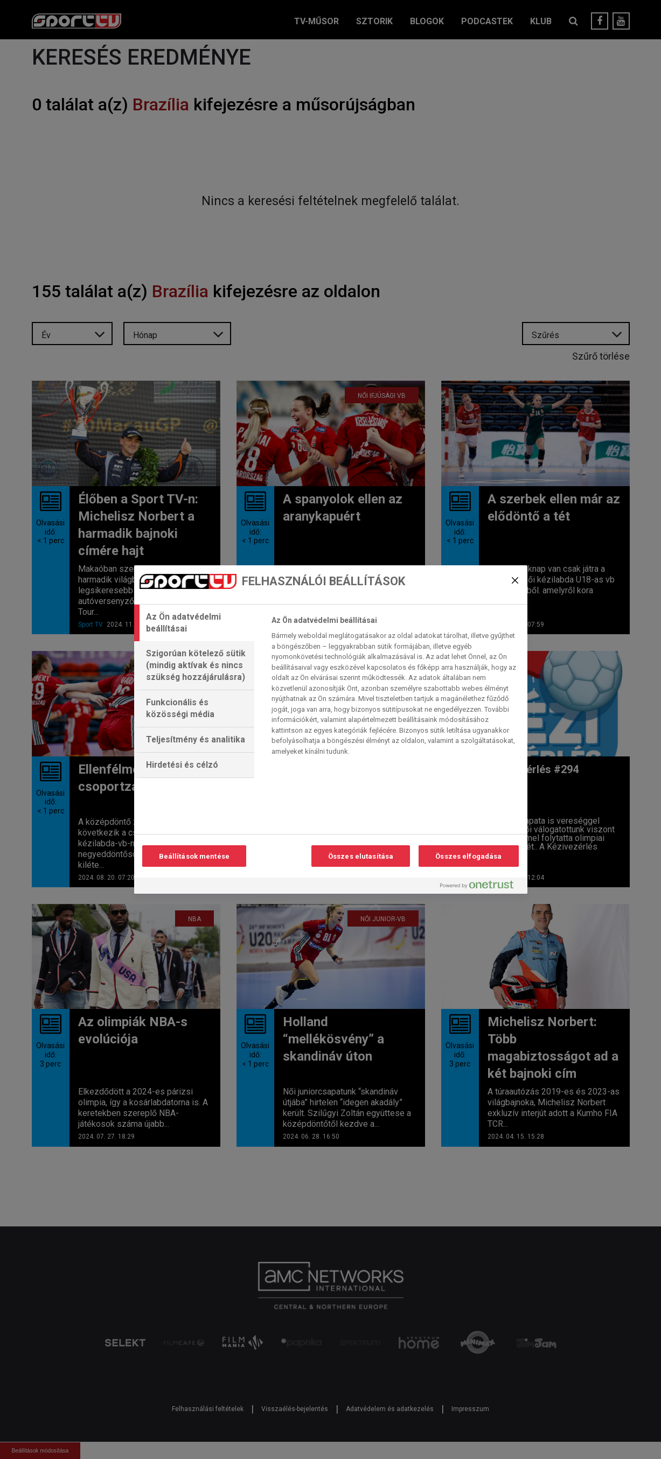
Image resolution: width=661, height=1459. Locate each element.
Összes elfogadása (468, 856)
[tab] (194, 623)
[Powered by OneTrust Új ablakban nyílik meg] (481, 887)
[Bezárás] (515, 580)
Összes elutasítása (360, 856)
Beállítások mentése (194, 856)
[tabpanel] (394, 688)
